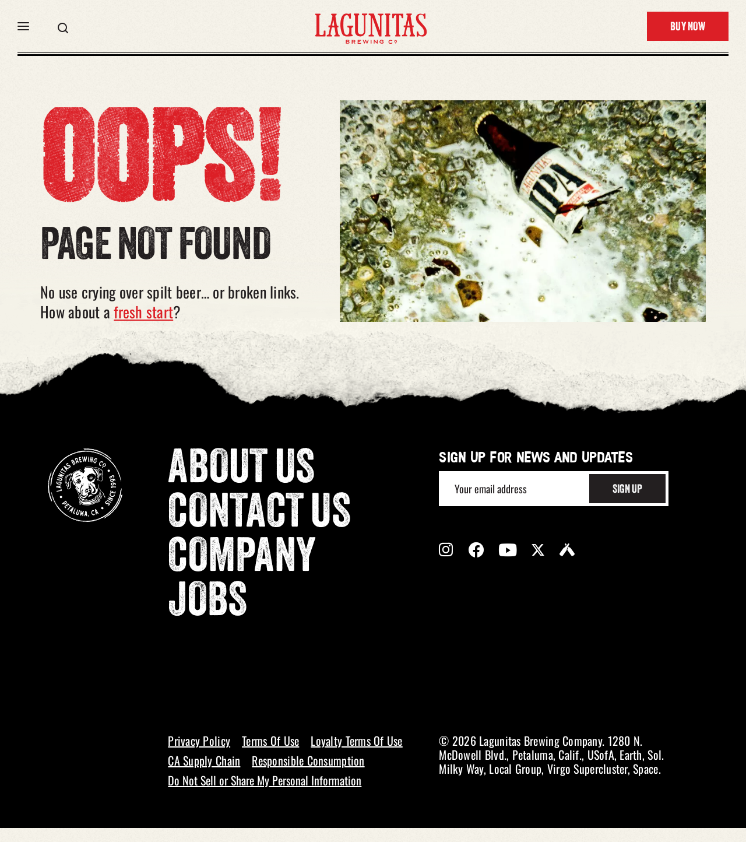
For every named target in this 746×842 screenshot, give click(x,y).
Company (242, 559)
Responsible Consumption (308, 760)
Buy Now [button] (687, 27)
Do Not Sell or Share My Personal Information (264, 780)
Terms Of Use (270, 740)
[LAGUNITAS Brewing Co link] (370, 26)
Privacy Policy (199, 740)
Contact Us (259, 515)
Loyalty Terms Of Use (356, 740)
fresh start (143, 311)
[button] (23, 26)
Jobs (207, 603)
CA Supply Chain (204, 760)
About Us (241, 470)
